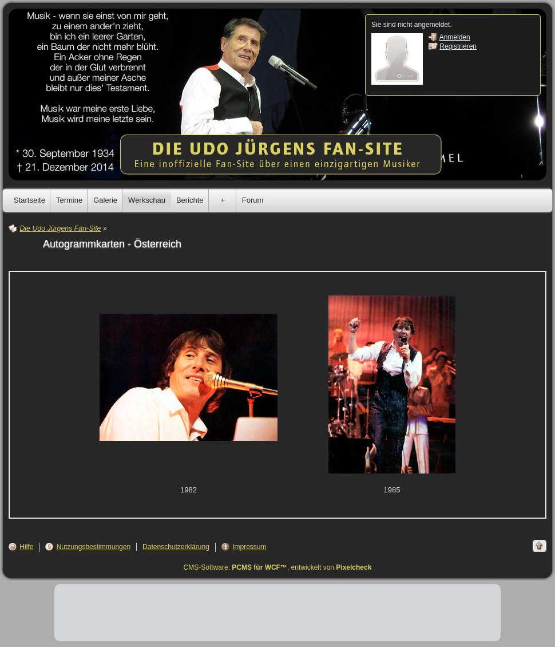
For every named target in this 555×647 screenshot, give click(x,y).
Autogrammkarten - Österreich (112, 244)
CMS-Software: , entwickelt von (278, 567)
